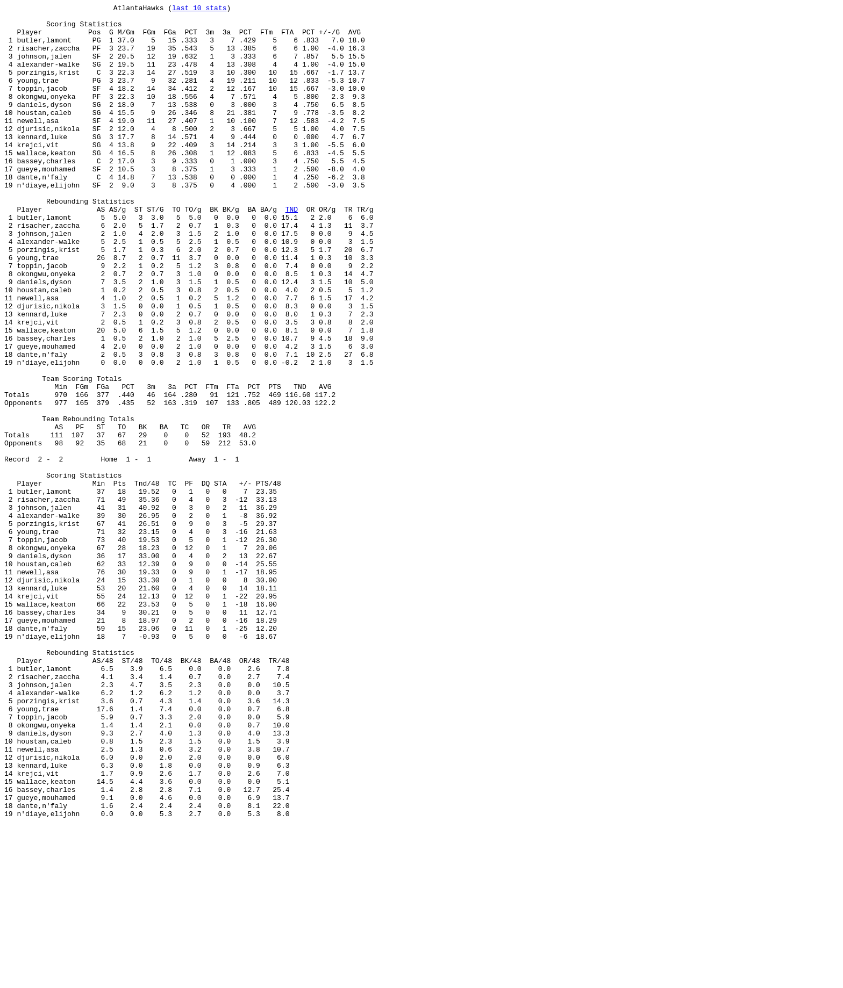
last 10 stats (199, 9)
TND (291, 251)
